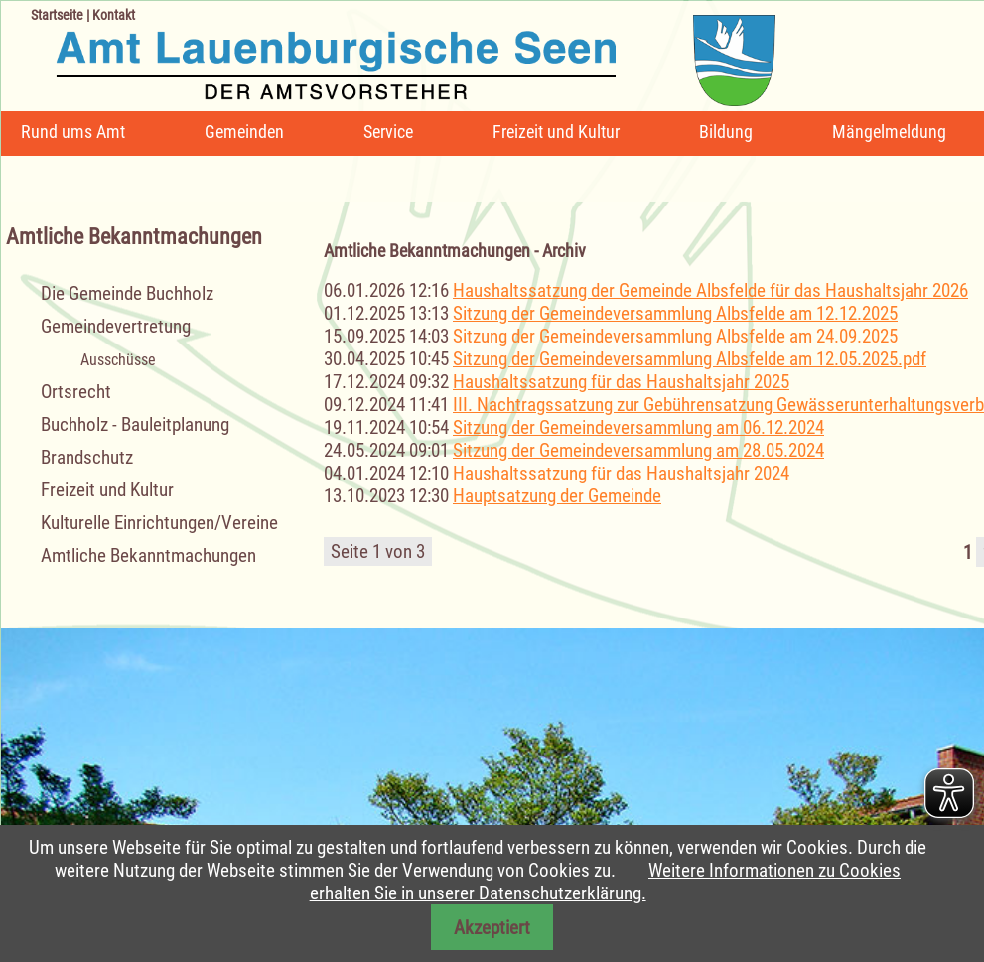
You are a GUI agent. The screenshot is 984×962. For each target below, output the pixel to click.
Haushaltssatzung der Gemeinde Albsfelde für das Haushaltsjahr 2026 (710, 290)
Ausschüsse (118, 359)
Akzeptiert (492, 927)
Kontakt (113, 15)
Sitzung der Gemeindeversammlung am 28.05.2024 (638, 450)
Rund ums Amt (73, 131)
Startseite (57, 15)
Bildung (726, 131)
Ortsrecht (76, 391)
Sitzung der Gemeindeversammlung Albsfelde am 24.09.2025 (675, 336)
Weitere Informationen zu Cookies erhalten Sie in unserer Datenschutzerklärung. (605, 881)
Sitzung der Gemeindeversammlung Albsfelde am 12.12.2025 (675, 313)
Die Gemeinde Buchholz (127, 293)
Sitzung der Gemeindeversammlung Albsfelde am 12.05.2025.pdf (689, 358)
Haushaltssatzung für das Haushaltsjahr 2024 (621, 473)
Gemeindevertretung (116, 326)
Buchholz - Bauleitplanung (135, 424)
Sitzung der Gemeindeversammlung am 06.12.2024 (638, 427)
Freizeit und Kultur (556, 131)
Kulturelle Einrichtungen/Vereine (159, 522)
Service (388, 131)
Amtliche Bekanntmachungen (148, 555)
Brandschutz (87, 457)
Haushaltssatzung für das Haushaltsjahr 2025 (621, 381)
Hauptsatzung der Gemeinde (557, 495)
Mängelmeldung (889, 131)
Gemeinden (244, 131)
